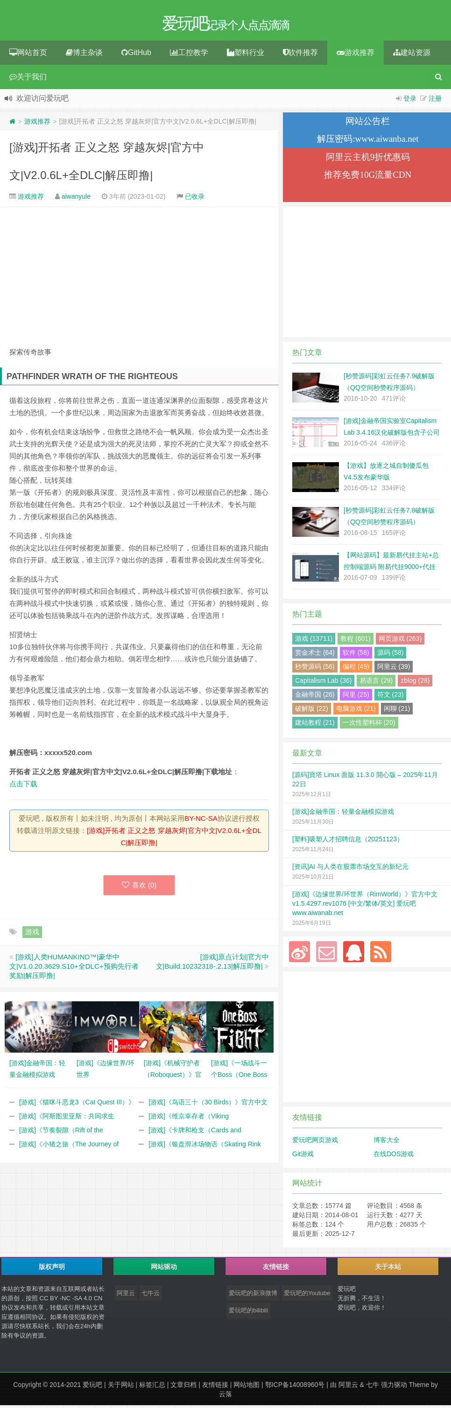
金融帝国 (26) (315, 697)
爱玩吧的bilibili (248, 1313)
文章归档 (183, 1387)
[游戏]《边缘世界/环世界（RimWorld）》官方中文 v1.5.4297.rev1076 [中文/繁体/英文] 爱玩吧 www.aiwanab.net (364, 906)
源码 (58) (390, 655)
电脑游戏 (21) (356, 711)
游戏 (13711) (313, 641)
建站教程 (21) (315, 725)
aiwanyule (76, 199)
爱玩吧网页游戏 (315, 1142)
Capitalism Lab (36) (323, 683)
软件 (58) (356, 655)
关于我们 (28, 79)
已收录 (194, 199)
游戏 (32, 934)
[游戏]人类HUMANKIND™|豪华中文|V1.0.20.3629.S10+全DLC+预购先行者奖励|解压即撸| (74, 969)
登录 (409, 101)
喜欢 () (139, 888)
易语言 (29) (376, 683)
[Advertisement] (139, 276)
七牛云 (150, 1295)
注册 (435, 101)
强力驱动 (394, 1387)
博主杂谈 (84, 55)
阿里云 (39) (393, 669)
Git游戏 (303, 1156)
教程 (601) (355, 641)
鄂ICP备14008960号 (295, 1387)
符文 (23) (390, 697)
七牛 (372, 1387)
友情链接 (215, 1387)
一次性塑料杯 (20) (369, 725)
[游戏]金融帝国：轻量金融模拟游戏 (343, 814)
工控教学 (189, 55)
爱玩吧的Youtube (307, 1295)
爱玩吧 (92, 1387)
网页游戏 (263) (400, 641)
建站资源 (411, 55)
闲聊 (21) (397, 711)
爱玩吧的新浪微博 (253, 1295)
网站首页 (28, 55)
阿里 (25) (356, 697)
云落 (225, 1397)
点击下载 (23, 787)
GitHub (136, 55)
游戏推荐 (355, 55)
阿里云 (126, 1295)
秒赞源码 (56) (315, 669)
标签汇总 (152, 1387)
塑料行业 (245, 55)
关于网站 (121, 1387)
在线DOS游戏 (393, 1156)
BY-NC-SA (200, 821)
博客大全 (386, 1142)
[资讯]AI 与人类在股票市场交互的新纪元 (350, 869)
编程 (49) (356, 669)
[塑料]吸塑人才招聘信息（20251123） (347, 842)
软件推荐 (300, 55)
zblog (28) (415, 683)
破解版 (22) (311, 711)
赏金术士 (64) (315, 655)
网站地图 (246, 1387)
